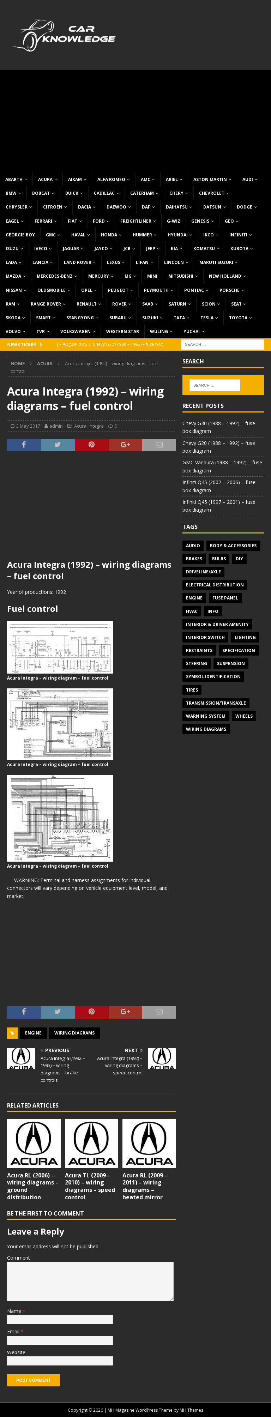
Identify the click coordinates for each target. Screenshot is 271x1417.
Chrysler (17, 207)
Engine (33, 1033)
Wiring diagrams (74, 1033)
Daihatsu (177, 207)
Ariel (172, 179)
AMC (145, 179)
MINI (152, 276)
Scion (209, 304)
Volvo (13, 331)
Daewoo (116, 207)
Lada (11, 262)
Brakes (194, 559)
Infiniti (238, 235)
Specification (238, 650)
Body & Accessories (233, 546)
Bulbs (219, 559)
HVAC (192, 611)
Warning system (205, 716)
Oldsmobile (51, 290)
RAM (10, 304)
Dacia (84, 207)
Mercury (98, 276)
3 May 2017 (28, 426)
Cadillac (104, 193)
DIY (239, 559)
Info (212, 611)
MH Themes (191, 1410)
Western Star (122, 331)
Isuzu (12, 249)
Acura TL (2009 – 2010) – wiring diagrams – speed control (90, 1186)
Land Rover (77, 262)
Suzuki (150, 318)
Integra (96, 426)
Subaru (118, 318)
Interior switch (205, 637)
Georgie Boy (20, 235)
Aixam (75, 179)
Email (14, 1331)
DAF (146, 207)
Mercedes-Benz (55, 276)
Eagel (12, 221)
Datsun (212, 207)
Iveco (40, 249)
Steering (196, 664)
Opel (86, 290)
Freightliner (135, 221)
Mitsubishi (180, 276)
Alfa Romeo (111, 179)
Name (15, 1311)
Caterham (142, 193)
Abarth (14, 179)
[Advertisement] (135, 119)
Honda (109, 235)
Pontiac (194, 290)
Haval (78, 235)
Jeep (150, 249)
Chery (176, 193)
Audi (247, 179)
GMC (51, 235)
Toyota (238, 318)
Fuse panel (225, 598)
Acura (45, 179)
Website (16, 1352)
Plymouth (156, 290)
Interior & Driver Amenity (217, 624)
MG (128, 276)
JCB (127, 249)
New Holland (225, 276)
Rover (119, 304)
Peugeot (118, 290)
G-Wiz (173, 221)
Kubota (239, 249)
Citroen (52, 207)
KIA (174, 249)
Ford (99, 221)
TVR (40, 331)
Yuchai (191, 331)
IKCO (208, 235)
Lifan (142, 262)
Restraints (199, 650)
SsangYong (80, 318)
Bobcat (41, 193)
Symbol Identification (213, 677)
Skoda (13, 318)
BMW (11, 193)
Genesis (200, 221)
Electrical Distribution (215, 585)
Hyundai (178, 235)
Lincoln (174, 262)
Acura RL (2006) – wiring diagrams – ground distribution (33, 1186)
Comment (18, 1257)
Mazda (13, 276)
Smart (43, 318)
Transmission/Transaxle (216, 703)
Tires (192, 690)
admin (56, 426)
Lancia (40, 262)
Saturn (177, 304)
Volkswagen (75, 331)
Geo (229, 221)
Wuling (159, 331)
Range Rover (46, 304)
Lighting (245, 637)
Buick (71, 193)
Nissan (14, 290)
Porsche (229, 290)
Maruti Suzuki (216, 262)
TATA (179, 318)
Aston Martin (210, 179)
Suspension (231, 664)
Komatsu (204, 249)
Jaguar (71, 249)
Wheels (244, 716)
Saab (147, 304)
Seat (236, 304)
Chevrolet (211, 193)
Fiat (72, 221)
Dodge (244, 207)
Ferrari (43, 221)
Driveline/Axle (203, 572)
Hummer (142, 235)
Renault (87, 304)
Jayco (101, 249)
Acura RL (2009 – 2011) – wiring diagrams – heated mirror (145, 1186)
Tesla (206, 318)
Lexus (113, 262)
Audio (193, 546)
